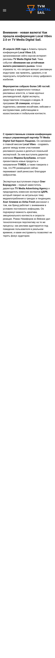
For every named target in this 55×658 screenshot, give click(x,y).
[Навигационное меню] (4, 10)
